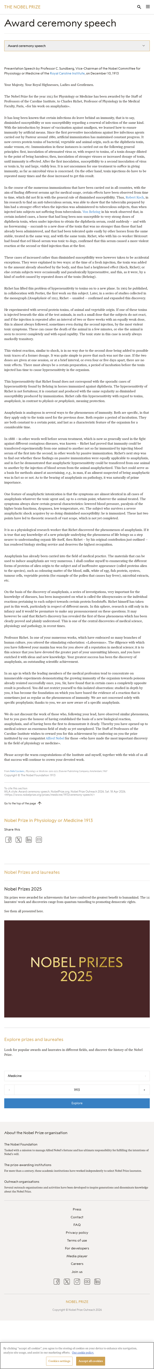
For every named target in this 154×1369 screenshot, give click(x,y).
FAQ (77, 1225)
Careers (77, 1264)
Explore (77, 1103)
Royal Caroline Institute (67, 73)
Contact (77, 1217)
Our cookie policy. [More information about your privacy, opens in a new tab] (83, 1352)
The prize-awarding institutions (27, 1165)
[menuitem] (77, 1209)
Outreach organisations (21, 1182)
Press (77, 1209)
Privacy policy (77, 1233)
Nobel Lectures (17, 771)
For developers (77, 1248)
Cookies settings (59, 1361)
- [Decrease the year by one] (9, 1090)
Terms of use (77, 1240)
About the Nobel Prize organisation (35, 1132)
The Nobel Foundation (20, 1144)
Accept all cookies (90, 1361)
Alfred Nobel (55, 738)
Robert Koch (135, 197)
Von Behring (91, 212)
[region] (77, 1355)
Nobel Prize (77, 1302)
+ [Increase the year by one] (144, 1090)
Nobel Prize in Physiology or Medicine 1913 (48, 820)
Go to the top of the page (20, 803)
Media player (77, 1256)
